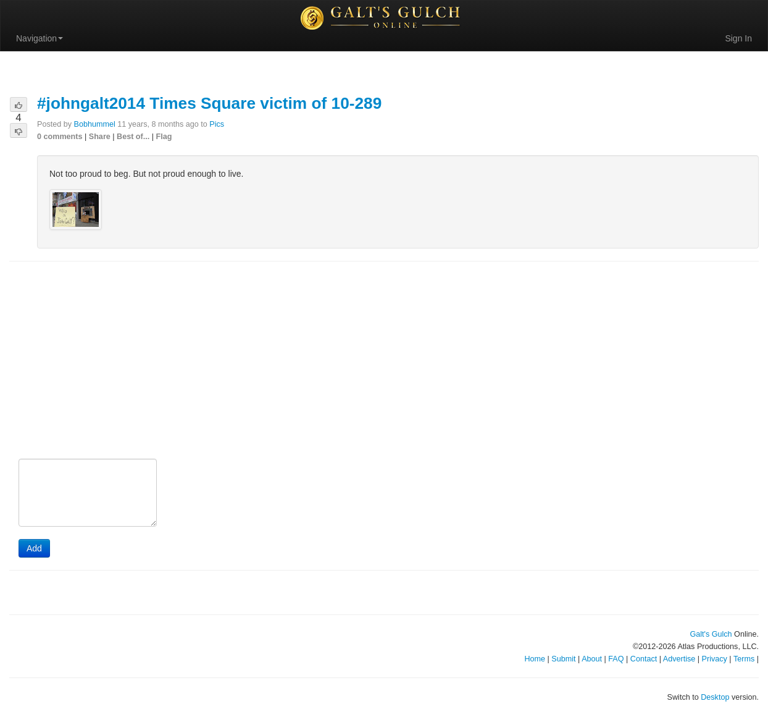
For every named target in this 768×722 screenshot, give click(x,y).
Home (534, 659)
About (592, 659)
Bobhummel (94, 124)
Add (34, 548)
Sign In (738, 38)
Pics (216, 124)
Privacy (714, 659)
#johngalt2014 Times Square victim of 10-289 (209, 103)
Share (100, 136)
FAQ (616, 659)
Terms (743, 659)
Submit (563, 659)
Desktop (715, 697)
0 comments (60, 136)
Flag (164, 136)
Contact (643, 659)
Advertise (679, 659)
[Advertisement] (384, 361)
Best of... (133, 136)
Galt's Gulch (711, 634)
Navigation (39, 38)
